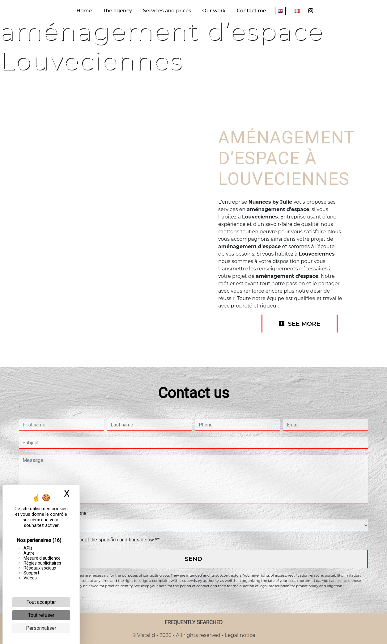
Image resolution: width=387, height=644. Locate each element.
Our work (214, 11)
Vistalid (146, 635)
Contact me (251, 11)
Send (193, 558)
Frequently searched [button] (194, 622)
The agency (117, 11)
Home (84, 11)
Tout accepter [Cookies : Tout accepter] (41, 602)
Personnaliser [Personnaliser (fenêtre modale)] (41, 628)
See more (299, 323)
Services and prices (167, 11)
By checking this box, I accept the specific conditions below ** (92, 540)
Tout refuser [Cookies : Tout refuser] (41, 615)
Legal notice (239, 635)
